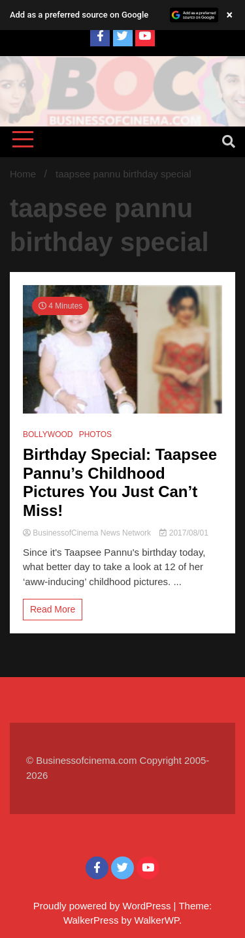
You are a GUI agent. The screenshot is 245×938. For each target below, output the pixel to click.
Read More (52, 609)
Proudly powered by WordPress (103, 905)
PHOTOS (95, 434)
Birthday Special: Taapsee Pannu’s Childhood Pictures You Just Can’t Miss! (120, 482)
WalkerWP (157, 920)
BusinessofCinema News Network (88, 532)
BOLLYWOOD (48, 434)
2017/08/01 (183, 532)
